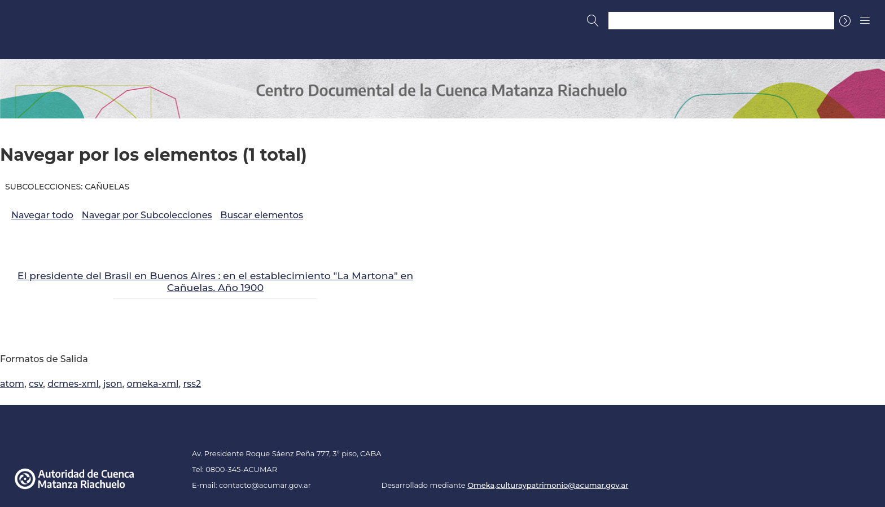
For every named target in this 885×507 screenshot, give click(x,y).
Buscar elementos (261, 215)
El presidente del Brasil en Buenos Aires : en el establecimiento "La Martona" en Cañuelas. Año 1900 (215, 281)
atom (12, 383)
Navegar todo (42, 215)
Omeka (480, 485)
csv (36, 383)
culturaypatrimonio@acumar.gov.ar (562, 485)
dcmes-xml (73, 383)
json (112, 383)
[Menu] (865, 20)
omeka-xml (153, 383)
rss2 (192, 383)
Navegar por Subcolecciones (147, 215)
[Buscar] (593, 21)
